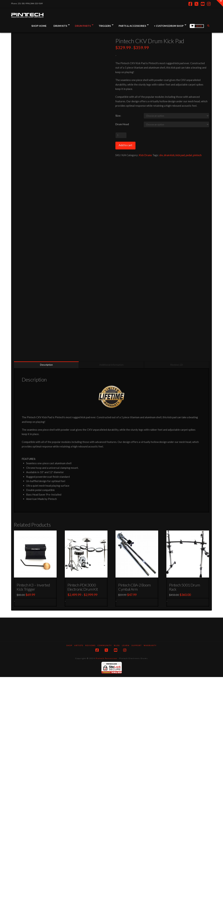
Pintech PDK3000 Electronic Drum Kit (82, 811)
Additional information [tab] (111, 588)
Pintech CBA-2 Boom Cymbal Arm (134, 811)
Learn (125, 869)
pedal (189, 155)
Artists (78, 869)
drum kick (169, 155)
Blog (117, 869)
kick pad (180, 155)
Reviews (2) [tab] (176, 588)
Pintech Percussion (106, 882)
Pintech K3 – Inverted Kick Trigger (33, 811)
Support (137, 869)
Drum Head (122, 124)
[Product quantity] (121, 135)
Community (105, 869)
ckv (161, 155)
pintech (197, 155)
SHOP (69, 869)
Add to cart (125, 145)
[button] (219, 3)
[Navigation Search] (208, 25)
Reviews (90, 869)
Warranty (150, 869)
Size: (118, 115)
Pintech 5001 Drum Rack (184, 811)
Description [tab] (46, 588)
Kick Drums (145, 155)
